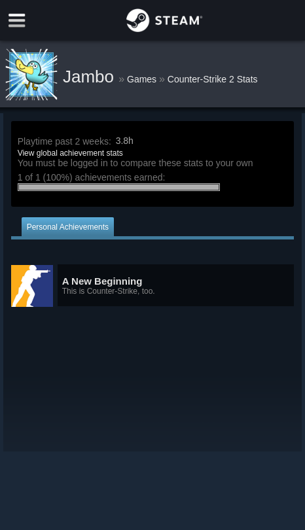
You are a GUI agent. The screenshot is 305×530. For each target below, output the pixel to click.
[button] (153, 286)
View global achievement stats (70, 153)
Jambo (90, 76)
